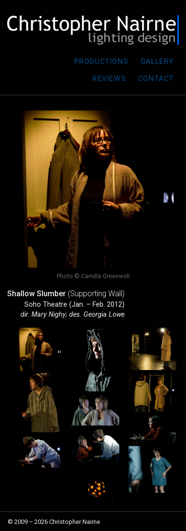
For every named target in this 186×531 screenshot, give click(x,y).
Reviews (109, 79)
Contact (156, 79)
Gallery (157, 62)
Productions (101, 62)
